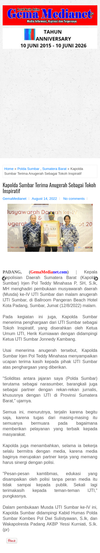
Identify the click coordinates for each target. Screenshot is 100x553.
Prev (4, 279)
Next (96, 279)
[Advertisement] (50, 105)
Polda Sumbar (28, 169)
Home (9, 169)
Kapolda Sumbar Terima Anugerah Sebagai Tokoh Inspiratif (49, 188)
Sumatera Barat (54, 169)
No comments (74, 199)
